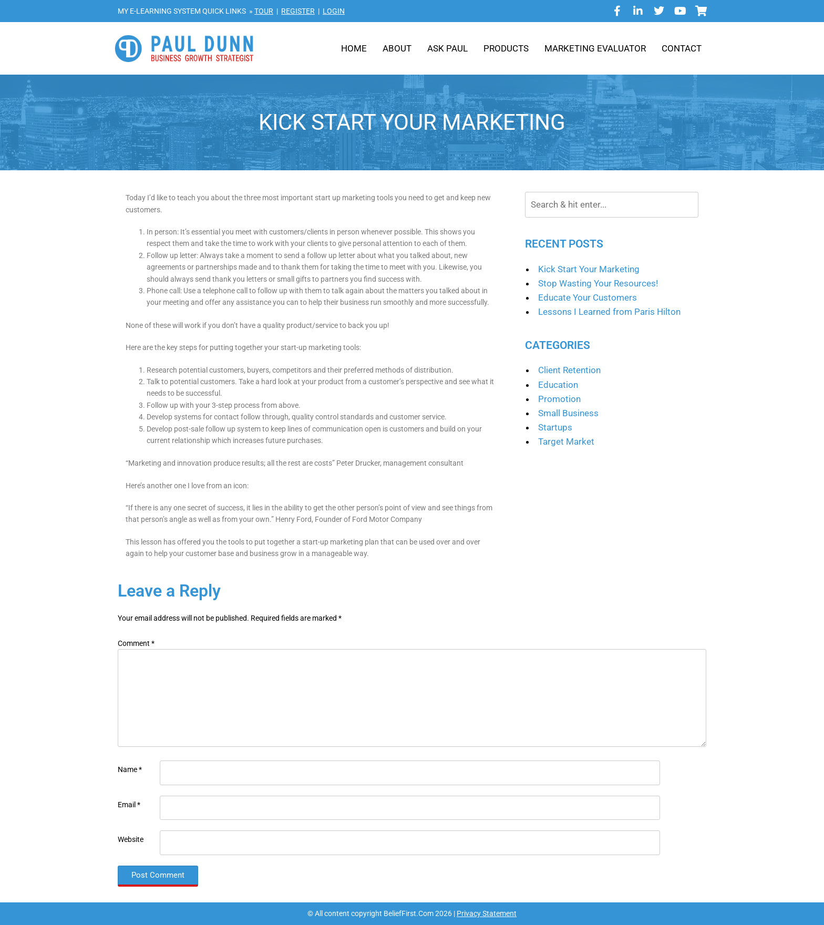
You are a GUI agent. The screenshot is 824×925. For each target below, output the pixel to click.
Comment (136, 643)
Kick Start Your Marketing (589, 269)
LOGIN (334, 11)
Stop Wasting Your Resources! (598, 283)
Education (558, 384)
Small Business (568, 413)
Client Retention (569, 370)
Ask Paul (447, 48)
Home (354, 48)
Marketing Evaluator (595, 48)
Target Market (566, 441)
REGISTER (298, 11)
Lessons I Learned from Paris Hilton (609, 311)
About (397, 48)
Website (130, 839)
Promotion (559, 399)
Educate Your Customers (587, 297)
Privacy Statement (487, 913)
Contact (682, 48)
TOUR (263, 11)
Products (506, 48)
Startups (555, 427)
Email (129, 804)
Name (130, 769)
